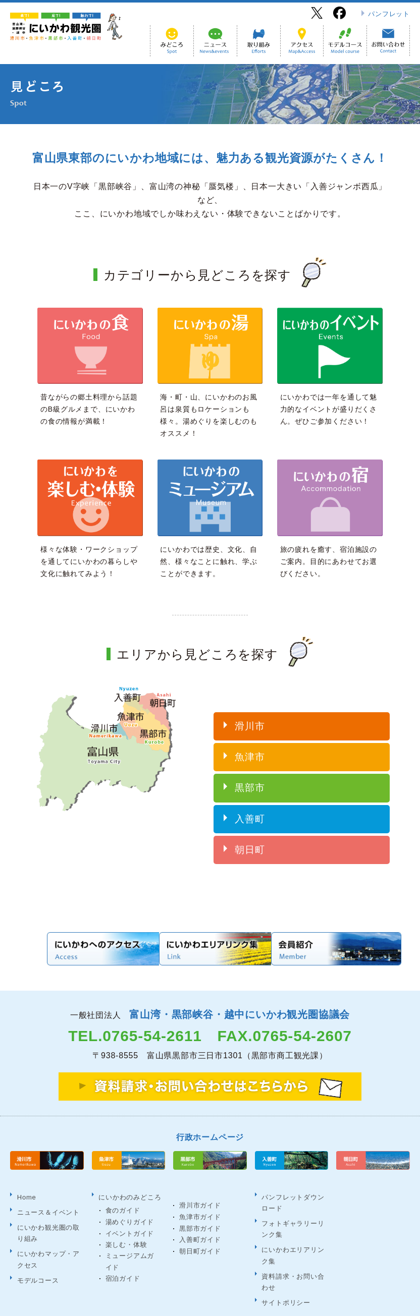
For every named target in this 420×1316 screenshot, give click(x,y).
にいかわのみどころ (129, 1179)
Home (25, 1179)
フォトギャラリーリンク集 (292, 1207)
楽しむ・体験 (126, 1225)
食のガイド (123, 1191)
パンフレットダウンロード (292, 1185)
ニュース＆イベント (47, 1191)
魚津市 (250, 748)
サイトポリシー (285, 1269)
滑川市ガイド (200, 1189)
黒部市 (250, 779)
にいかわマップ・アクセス (47, 1230)
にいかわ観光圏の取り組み (47, 1207)
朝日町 (250, 841)
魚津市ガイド (200, 1201)
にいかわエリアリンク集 (292, 1229)
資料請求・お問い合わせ (292, 1251)
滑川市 (250, 717)
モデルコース (37, 1247)
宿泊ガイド (123, 1259)
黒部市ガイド (200, 1212)
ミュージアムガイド (133, 1242)
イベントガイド (130, 1214)
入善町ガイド (200, 1224)
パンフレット (389, 14)
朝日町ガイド (200, 1235)
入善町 (250, 810)
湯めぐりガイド (130, 1202)
